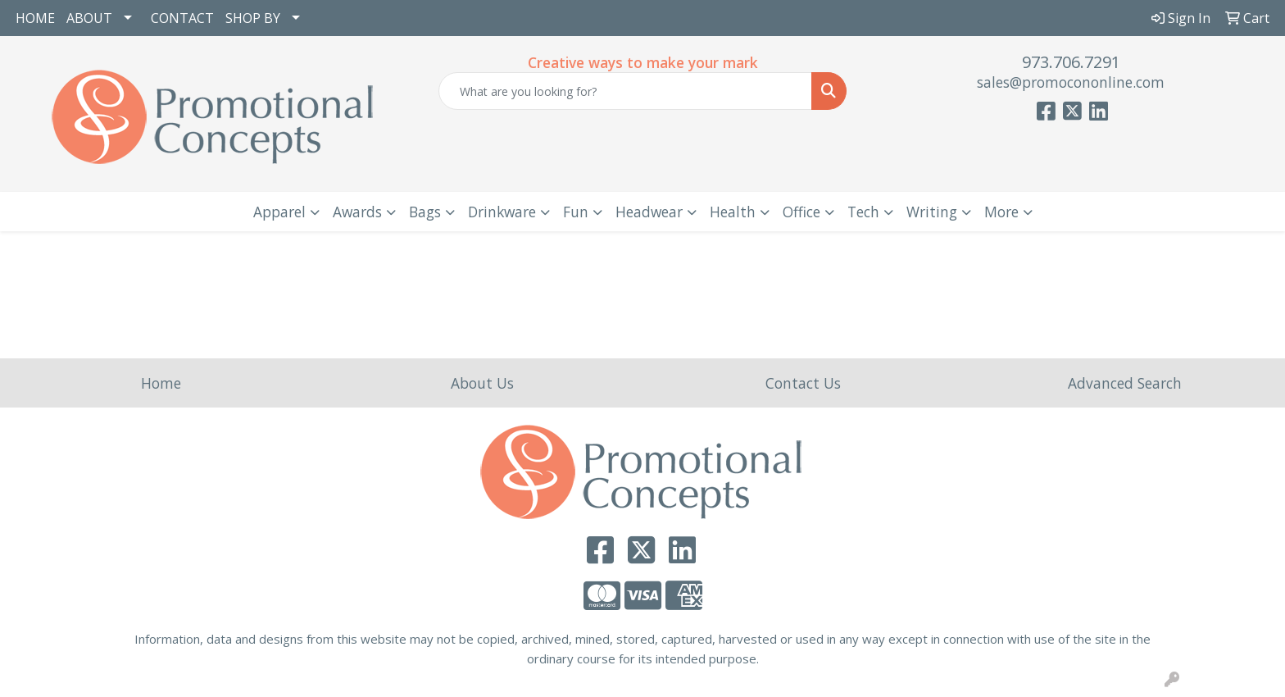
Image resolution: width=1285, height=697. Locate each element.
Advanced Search (1125, 383)
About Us (482, 383)
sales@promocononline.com (1071, 82)
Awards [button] (357, 211)
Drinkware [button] (502, 211)
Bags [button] (425, 211)
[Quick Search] (625, 91)
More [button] (1001, 211)
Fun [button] (575, 211)
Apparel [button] (279, 211)
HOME (35, 18)
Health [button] (733, 211)
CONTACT (182, 18)
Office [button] (801, 211)
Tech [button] (863, 211)
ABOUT (89, 18)
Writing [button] (931, 211)
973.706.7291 (1071, 62)
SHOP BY (252, 18)
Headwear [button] (649, 211)
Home (161, 383)
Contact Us (803, 383)
